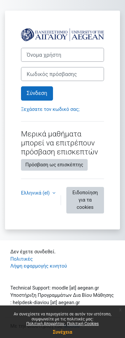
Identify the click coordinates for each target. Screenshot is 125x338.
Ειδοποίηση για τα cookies (85, 200)
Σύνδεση (37, 93)
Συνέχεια (62, 332)
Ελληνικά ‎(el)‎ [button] (36, 193)
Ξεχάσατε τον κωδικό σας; (50, 109)
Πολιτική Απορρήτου (45, 323)
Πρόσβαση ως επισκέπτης (54, 165)
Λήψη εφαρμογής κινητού (38, 266)
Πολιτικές (21, 259)
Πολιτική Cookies (83, 323)
